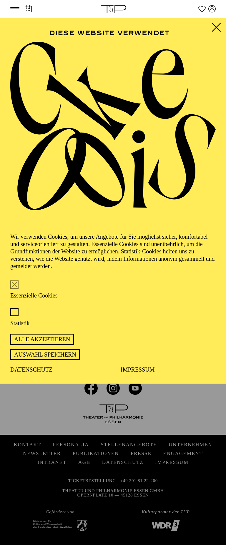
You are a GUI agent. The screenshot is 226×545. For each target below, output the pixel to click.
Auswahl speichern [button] (45, 354)
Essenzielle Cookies (34, 295)
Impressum (138, 369)
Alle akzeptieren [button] (42, 339)
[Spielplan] (28, 8)
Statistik (20, 323)
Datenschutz (31, 369)
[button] (14, 8)
